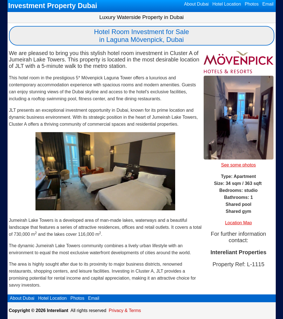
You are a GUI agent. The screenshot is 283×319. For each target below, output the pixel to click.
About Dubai (196, 4)
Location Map (238, 222)
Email (268, 4)
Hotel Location (226, 4)
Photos (251, 4)
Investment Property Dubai (52, 5)
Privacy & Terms (125, 310)
